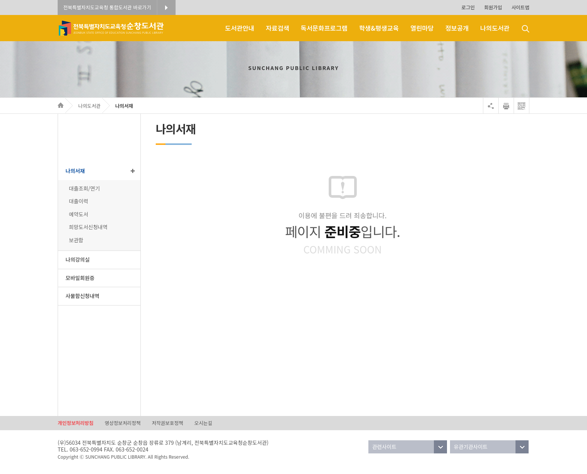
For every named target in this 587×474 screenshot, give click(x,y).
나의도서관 (89, 105)
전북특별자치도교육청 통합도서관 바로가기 (107, 7)
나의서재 (124, 105)
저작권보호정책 (167, 422)
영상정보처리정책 (123, 422)
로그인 (468, 7)
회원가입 (493, 7)
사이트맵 (520, 7)
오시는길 (203, 422)
